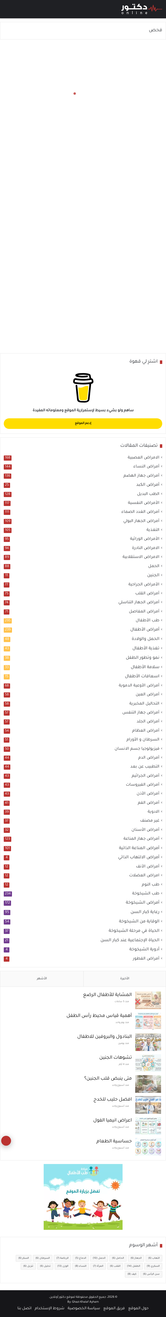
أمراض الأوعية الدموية (139, 686)
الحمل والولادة (145, 639)
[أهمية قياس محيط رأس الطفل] (148, 1021)
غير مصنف (149, 821)
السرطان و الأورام (143, 740)
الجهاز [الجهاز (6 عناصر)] (136, 1258)
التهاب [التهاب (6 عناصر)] (154, 1258)
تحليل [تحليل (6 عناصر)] (45, 1266)
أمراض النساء (146, 467)
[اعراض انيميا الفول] (148, 1126)
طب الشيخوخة (145, 894)
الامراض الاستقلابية (141, 557)
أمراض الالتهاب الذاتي (138, 857)
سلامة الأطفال (145, 667)
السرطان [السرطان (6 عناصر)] (42, 1258)
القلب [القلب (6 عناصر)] (115, 1266)
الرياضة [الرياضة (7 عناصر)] (62, 1258)
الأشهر (42, 978)
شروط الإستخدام (49, 1308)
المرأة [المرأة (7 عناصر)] (98, 1266)
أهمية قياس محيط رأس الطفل (99, 1016)
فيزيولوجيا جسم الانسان (137, 749)
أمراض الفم (148, 803)
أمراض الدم (148, 758)
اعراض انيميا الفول (112, 1120)
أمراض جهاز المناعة (141, 839)
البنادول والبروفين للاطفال (104, 1037)
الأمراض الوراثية (144, 539)
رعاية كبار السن (145, 912)
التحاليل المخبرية (144, 704)
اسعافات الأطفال (142, 676)
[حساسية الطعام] (148, 1147)
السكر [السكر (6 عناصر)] (23, 1258)
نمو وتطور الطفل (142, 658)
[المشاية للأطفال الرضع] (148, 1000)
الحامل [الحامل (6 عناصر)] (118, 1258)
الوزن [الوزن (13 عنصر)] (62, 1266)
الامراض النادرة (145, 548)
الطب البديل (148, 494)
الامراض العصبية (143, 458)
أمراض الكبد (147, 485)
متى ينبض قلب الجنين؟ (108, 1079)
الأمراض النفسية (143, 503)
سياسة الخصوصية (84, 1308)
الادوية (153, 812)
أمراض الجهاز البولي (141, 521)
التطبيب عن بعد (144, 767)
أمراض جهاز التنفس (140, 713)
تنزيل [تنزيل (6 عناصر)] (28, 1266)
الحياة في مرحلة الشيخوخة (134, 931)
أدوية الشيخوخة (144, 949)
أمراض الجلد (148, 722)
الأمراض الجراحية (143, 585)
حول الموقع (138, 1308)
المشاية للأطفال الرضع (107, 995)
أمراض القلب (147, 594)
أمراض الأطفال (144, 629)
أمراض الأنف (147, 867)
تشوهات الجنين (115, 1058)
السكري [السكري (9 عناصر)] (153, 1266)
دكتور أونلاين (58, 1297)
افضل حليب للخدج (112, 1099)
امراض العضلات (144, 876)
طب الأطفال (147, 621)
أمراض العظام (145, 731)
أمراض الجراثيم (145, 776)
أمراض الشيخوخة (142, 903)
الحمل (153, 566)
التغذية (153, 530)
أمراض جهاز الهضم (141, 476)
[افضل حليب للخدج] (148, 1105)
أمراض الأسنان (145, 830)
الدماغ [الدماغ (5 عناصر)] (80, 1258)
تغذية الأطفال (145, 648)
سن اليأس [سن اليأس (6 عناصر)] (151, 1274)
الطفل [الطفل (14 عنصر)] (133, 1266)
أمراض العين (147, 695)
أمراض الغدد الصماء (140, 512)
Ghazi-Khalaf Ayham (85, 1302)
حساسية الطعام (114, 1141)
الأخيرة (124, 978)
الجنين (153, 575)
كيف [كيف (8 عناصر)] (131, 1274)
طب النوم (150, 885)
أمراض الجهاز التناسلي (138, 602)
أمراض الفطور (146, 959)
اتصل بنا (24, 1308)
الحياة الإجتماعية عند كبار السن (129, 940)
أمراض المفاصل (144, 612)
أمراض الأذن (148, 794)
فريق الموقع (114, 1308)
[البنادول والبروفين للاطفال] (148, 1042)
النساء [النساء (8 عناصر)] (80, 1266)
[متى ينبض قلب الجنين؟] (148, 1084)
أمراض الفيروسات (142, 785)
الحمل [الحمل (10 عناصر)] (99, 1258)
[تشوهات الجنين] (148, 1063)
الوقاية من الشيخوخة (139, 921)
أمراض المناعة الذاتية (139, 848)
